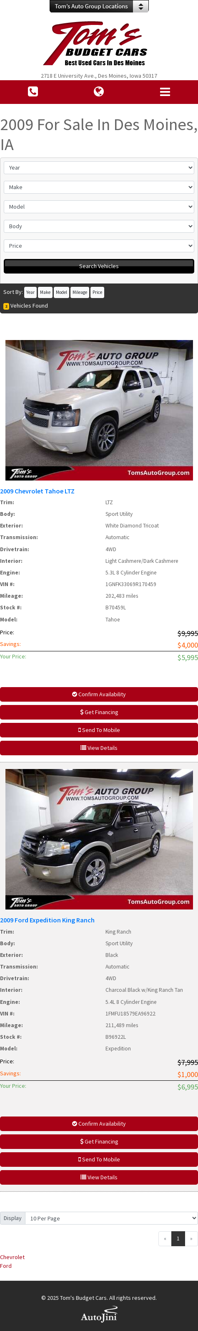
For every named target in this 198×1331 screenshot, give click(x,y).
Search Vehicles (99, 266)
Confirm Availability (99, 694)
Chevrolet (12, 1257)
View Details (99, 748)
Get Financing (99, 712)
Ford (6, 1265)
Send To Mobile (99, 730)
